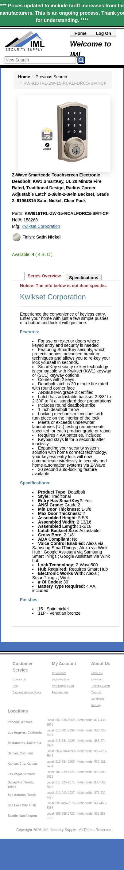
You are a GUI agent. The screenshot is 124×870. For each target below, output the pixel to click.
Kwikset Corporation (40, 226)
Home (81, 33)
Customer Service (23, 666)
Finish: (36, 237)
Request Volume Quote (27, 692)
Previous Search (51, 76)
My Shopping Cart (63, 685)
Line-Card (97, 679)
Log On (103, 33)
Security (96, 705)
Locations (18, 711)
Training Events (100, 685)
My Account (64, 663)
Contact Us (19, 679)
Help (15, 685)
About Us (100, 663)
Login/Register (61, 679)
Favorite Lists (60, 692)
